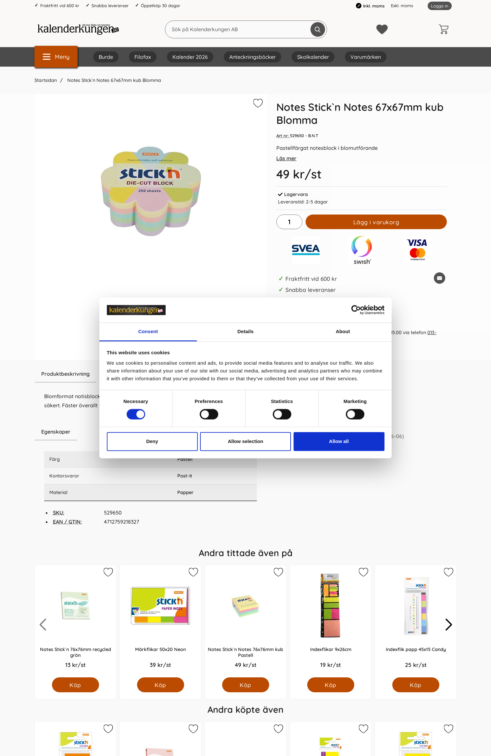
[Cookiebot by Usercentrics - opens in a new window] (356, 310)
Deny (152, 441)
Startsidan (45, 80)
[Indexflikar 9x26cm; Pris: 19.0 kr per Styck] (330, 621)
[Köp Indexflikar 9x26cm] (330, 684)
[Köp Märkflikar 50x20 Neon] (160, 684)
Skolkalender (313, 57)
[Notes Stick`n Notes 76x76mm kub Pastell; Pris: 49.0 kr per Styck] (245, 621)
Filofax (142, 57)
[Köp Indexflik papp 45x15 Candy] (415, 684)
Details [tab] (245, 331)
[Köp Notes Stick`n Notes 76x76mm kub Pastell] (245, 684)
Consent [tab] (148, 331)
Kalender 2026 (190, 57)
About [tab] (343, 331)
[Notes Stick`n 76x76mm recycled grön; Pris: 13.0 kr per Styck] (75, 621)
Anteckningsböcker (252, 57)
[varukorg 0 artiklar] (445, 29)
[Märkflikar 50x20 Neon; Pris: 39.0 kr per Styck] (160, 621)
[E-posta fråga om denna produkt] (439, 278)
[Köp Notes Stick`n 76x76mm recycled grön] (75, 684)
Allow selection (245, 441)
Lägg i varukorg (376, 222)
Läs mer (286, 158)
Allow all (339, 441)
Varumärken (365, 57)
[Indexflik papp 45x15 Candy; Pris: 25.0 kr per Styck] (415, 621)
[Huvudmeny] (56, 57)
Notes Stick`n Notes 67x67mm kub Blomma (113, 80)
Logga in (439, 5)
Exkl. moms (402, 5)
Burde (106, 57)
